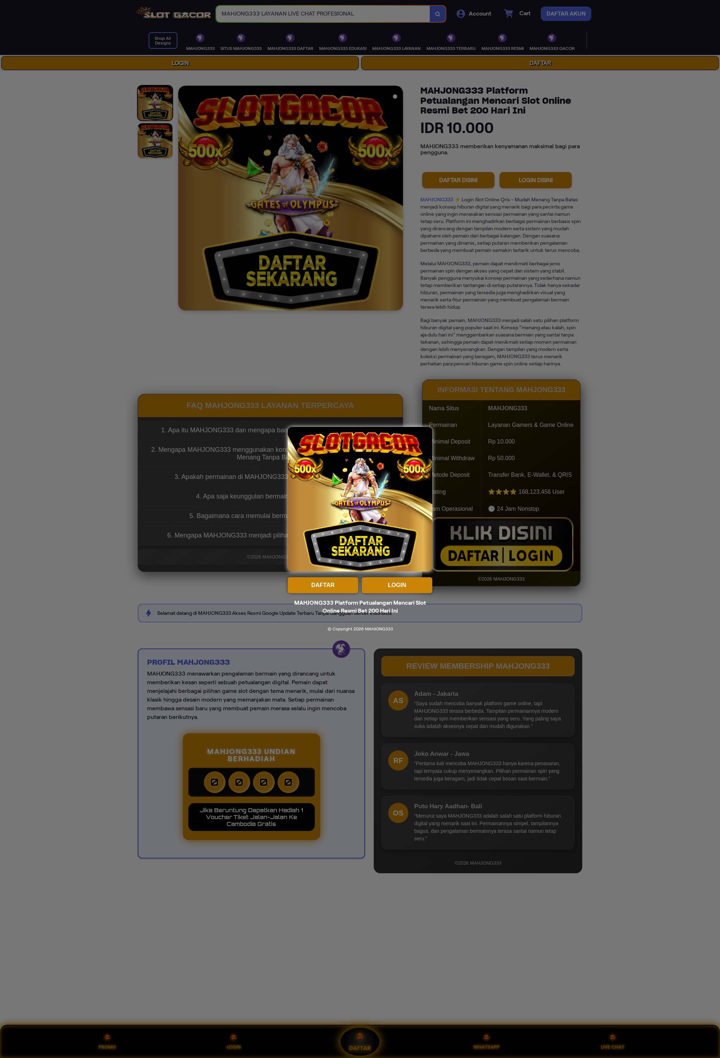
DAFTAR (323, 585)
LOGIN (397, 585)
